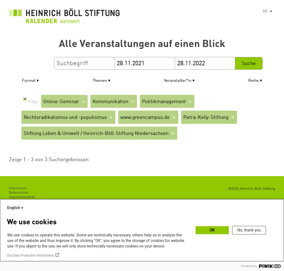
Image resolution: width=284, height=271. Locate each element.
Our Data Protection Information (30, 255)
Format (29, 81)
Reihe (253, 81)
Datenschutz (18, 192)
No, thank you (249, 230)
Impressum (18, 188)
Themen (99, 81)
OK (212, 230)
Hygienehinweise (22, 197)
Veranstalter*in (177, 81)
